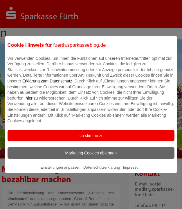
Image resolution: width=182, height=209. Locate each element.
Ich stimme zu (90, 139)
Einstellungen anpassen (60, 171)
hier (29, 102)
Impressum (132, 171)
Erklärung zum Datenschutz (47, 85)
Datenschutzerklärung (101, 171)
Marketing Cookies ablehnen (91, 157)
